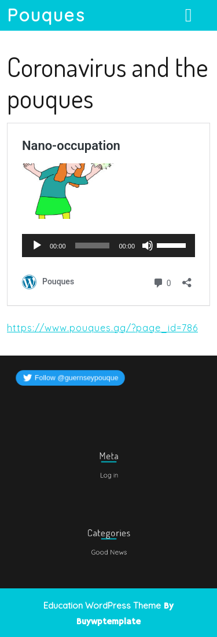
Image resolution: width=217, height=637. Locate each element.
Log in (109, 473)
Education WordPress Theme (102, 605)
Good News (108, 550)
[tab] (190, 15)
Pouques (46, 15)
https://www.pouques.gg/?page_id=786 (102, 328)
